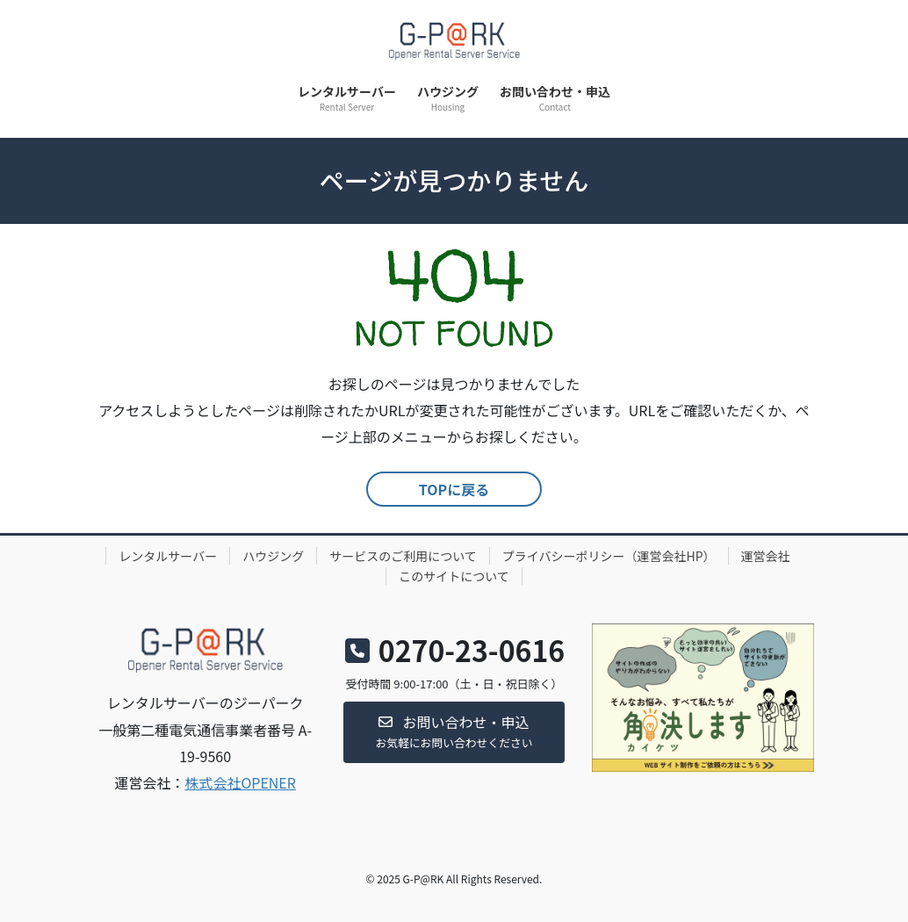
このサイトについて (454, 576)
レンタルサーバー (168, 556)
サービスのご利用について (403, 556)
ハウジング (273, 556)
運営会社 (765, 556)
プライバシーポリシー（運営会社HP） (609, 556)
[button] (454, 733)
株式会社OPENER (240, 782)
